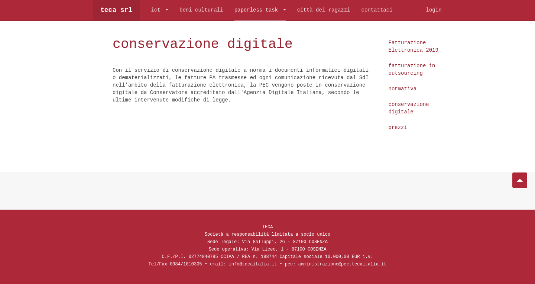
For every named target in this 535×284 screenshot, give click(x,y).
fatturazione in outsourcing (412, 69)
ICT (159, 10)
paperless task (260, 10)
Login (433, 10)
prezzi (398, 127)
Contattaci (376, 10)
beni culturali (201, 10)
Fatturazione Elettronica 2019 (413, 46)
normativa (403, 88)
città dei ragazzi (323, 10)
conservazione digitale (215, 43)
